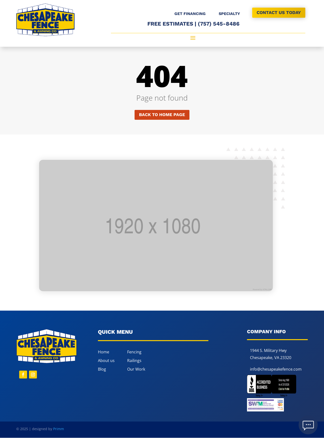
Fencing (134, 352)
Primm (58, 429)
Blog (102, 369)
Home (103, 352)
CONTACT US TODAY (279, 12)
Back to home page (162, 114)
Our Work (136, 369)
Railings (134, 360)
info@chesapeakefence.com (276, 369)
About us (106, 360)
